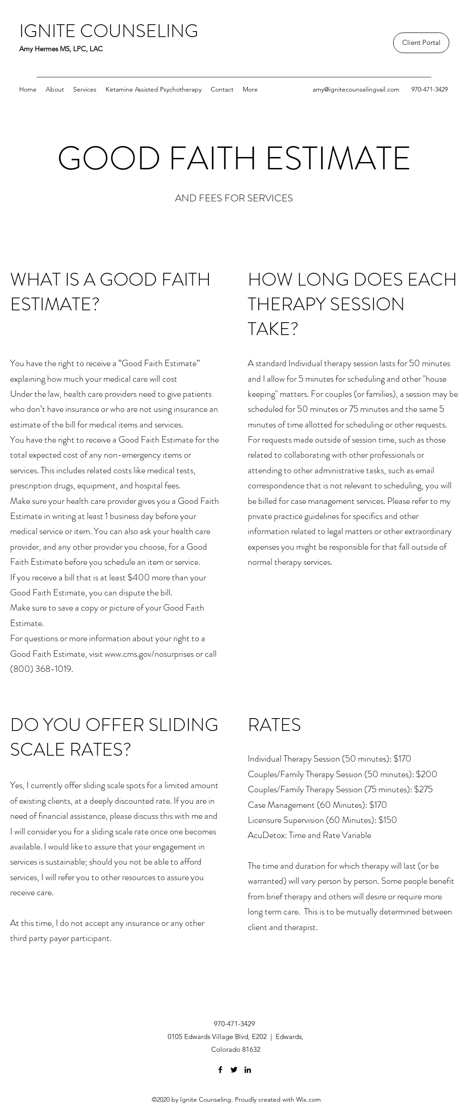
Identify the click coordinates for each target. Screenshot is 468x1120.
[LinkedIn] (247, 1069)
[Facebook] (220, 1069)
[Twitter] (234, 1069)
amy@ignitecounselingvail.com (356, 89)
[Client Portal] (421, 42)
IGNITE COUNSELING (108, 31)
